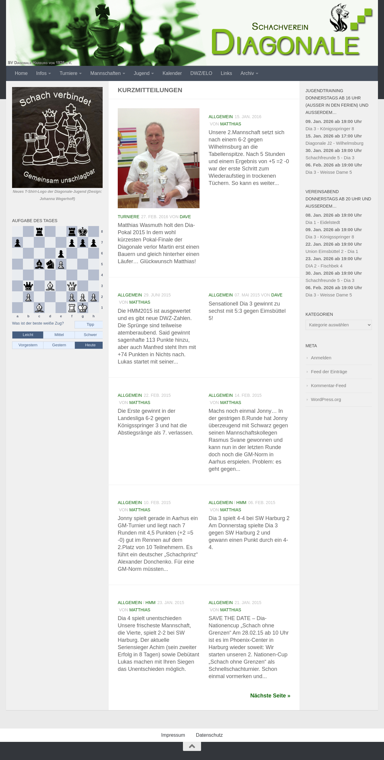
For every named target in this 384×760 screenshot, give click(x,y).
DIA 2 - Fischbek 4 (324, 265)
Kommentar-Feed (328, 385)
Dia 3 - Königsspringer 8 (330, 128)
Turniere (68, 73)
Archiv (247, 73)
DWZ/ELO (201, 73)
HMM (241, 502)
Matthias (230, 123)
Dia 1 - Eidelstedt (323, 222)
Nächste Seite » (270, 696)
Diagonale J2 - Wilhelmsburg (334, 143)
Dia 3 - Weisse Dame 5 (329, 172)
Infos (41, 73)
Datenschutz (209, 735)
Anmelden (321, 357)
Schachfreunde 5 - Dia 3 (330, 157)
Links (226, 73)
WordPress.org (326, 399)
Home (21, 73)
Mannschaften (105, 73)
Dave (185, 216)
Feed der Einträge (329, 371)
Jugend (142, 73)
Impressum (173, 735)
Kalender (172, 73)
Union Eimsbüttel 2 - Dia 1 (332, 251)
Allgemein (221, 116)
